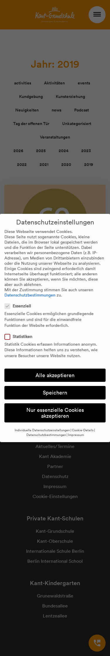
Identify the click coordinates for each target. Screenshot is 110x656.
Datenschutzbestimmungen (29, 295)
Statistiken (20, 336)
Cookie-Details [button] (83, 430)
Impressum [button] (76, 434)
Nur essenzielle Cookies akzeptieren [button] (55, 413)
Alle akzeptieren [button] (55, 375)
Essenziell (19, 306)
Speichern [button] (55, 392)
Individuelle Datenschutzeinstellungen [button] (42, 430)
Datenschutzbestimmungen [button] (46, 434)
